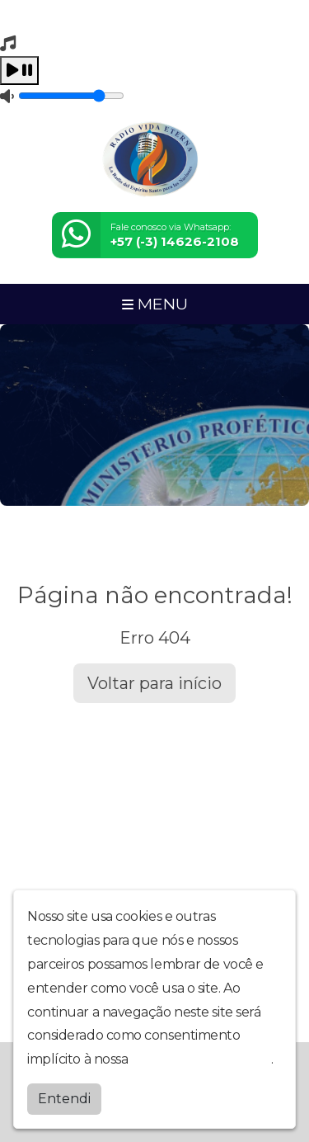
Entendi (64, 1099)
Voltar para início (154, 683)
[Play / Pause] (19, 70)
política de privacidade (201, 1059)
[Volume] (71, 95)
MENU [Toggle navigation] (155, 304)
